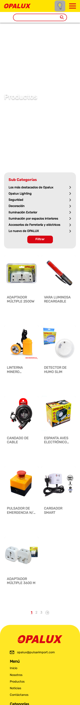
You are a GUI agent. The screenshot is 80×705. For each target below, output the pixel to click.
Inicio (13, 668)
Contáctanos (19, 695)
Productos (17, 681)
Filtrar (40, 239)
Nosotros (16, 675)
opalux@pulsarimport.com (36, 652)
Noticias (15, 688)
